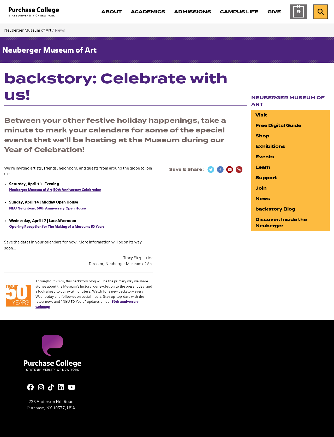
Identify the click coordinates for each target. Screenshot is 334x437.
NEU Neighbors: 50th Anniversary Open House (47, 208)
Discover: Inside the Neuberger (281, 222)
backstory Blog (275, 209)
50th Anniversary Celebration (77, 190)
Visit (261, 115)
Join (261, 188)
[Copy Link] (239, 169)
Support (266, 177)
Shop (262, 136)
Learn (262, 167)
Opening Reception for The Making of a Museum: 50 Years (56, 227)
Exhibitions (270, 146)
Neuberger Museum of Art (27, 30)
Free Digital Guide (278, 125)
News (262, 198)
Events (264, 157)
